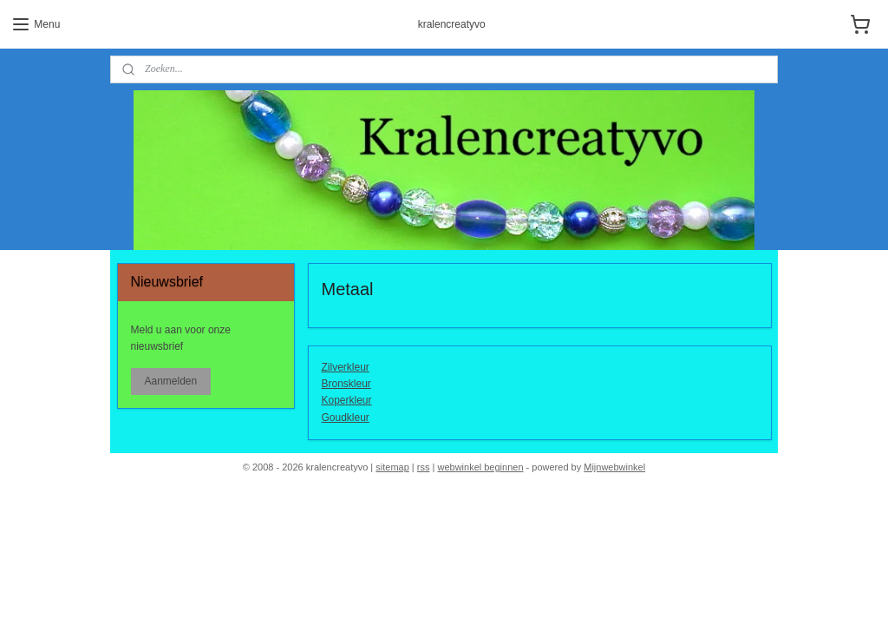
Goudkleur (345, 417)
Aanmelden (170, 381)
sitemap (392, 467)
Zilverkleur (345, 367)
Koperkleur (347, 401)
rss (423, 467)
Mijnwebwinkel (614, 467)
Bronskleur (346, 384)
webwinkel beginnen (480, 467)
